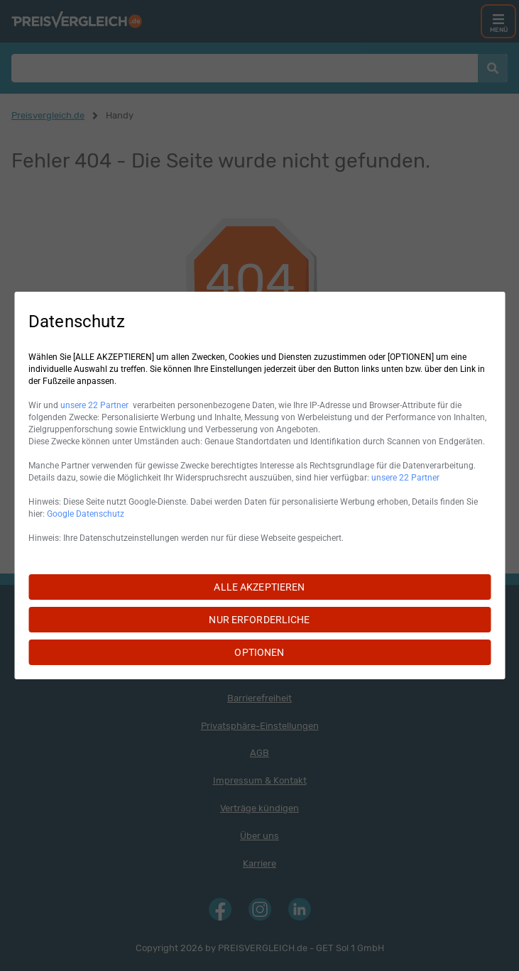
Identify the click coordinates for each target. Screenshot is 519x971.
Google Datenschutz (85, 514)
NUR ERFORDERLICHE (259, 619)
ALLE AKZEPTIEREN (259, 587)
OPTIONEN (259, 652)
